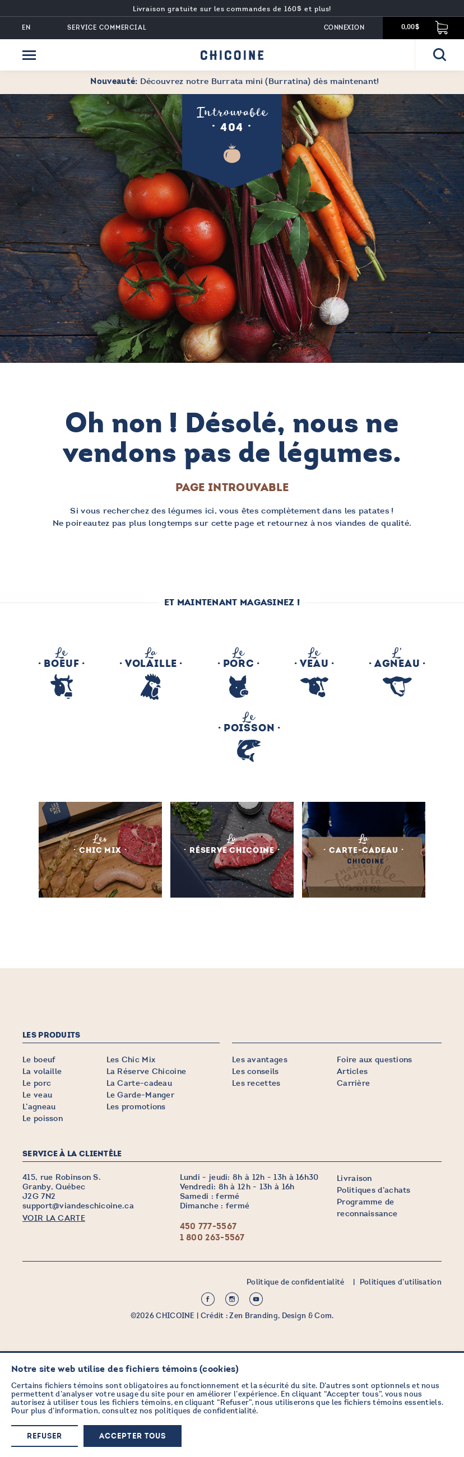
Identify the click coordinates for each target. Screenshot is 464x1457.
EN (26, 27)
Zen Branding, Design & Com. (281, 1315)
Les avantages (259, 1059)
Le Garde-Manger (140, 1094)
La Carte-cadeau (139, 1082)
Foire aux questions (374, 1059)
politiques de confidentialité (206, 1411)
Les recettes (256, 1082)
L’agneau (38, 1106)
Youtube (256, 1298)
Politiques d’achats (374, 1189)
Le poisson (42, 1118)
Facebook (208, 1298)
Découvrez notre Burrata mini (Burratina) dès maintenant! (234, 81)
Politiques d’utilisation (401, 1281)
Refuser (44, 1436)
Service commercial (107, 27)
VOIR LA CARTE (53, 1217)
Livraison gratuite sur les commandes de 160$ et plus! (232, 9)
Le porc (36, 1082)
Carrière (353, 1082)
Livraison (354, 1178)
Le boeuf (38, 1059)
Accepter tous (132, 1436)
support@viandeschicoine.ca (78, 1205)
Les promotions (136, 1106)
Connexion (344, 27)
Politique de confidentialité (295, 1281)
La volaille (42, 1071)
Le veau (37, 1094)
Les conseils (255, 1071)
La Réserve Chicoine (146, 1071)
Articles (352, 1071)
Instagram (232, 1298)
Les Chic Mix (131, 1059)
